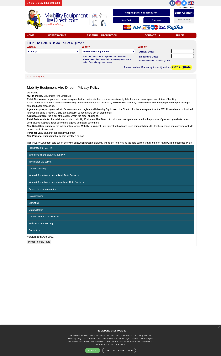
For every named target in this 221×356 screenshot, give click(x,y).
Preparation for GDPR (40, 161)
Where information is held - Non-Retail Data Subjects (56, 195)
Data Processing (37, 182)
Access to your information (43, 202)
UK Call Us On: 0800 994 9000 (43, 3)
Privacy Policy (40, 76)
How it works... (58, 35)
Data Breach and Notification (44, 230)
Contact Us (34, 243)
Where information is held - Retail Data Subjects (54, 188)
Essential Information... (103, 35)
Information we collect (40, 175)
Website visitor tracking (41, 236)
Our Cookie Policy (117, 344)
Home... (31, 35)
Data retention (36, 209)
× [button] (218, 327)
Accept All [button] (93, 350)
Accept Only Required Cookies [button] (119, 350)
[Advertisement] (110, 88)
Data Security (36, 223)
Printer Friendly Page (39, 255)
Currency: (183, 20)
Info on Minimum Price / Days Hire (154, 60)
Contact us (152, 35)
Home (29, 76)
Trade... (181, 35)
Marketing (34, 216)
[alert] (110, 340)
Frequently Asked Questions (156, 67)
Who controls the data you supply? (47, 168)
